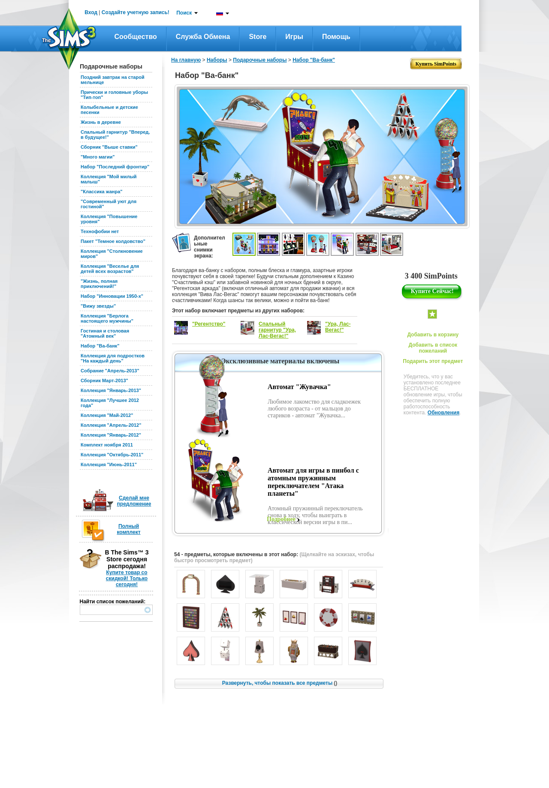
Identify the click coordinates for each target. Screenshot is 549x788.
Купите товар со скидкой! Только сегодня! (127, 578)
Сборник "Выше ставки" (109, 147)
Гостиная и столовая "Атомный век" (105, 333)
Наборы (217, 60)
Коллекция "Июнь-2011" (109, 464)
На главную (186, 60)
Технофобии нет (100, 231)
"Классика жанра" (101, 191)
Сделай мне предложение (134, 501)
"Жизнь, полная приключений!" (99, 284)
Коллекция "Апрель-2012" (111, 425)
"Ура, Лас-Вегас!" (337, 327)
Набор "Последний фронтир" (115, 166)
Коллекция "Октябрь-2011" (112, 454)
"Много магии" (98, 156)
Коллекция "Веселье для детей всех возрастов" (110, 269)
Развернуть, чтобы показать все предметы (279, 683)
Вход (90, 12)
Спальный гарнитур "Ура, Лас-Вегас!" (277, 330)
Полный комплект (128, 529)
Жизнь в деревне (101, 122)
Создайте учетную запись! (135, 12)
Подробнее (281, 519)
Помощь (336, 36)
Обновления (443, 413)
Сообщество (136, 36)
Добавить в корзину (433, 335)
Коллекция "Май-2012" (107, 415)
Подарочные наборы (260, 60)
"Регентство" (209, 324)
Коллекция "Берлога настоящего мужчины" (107, 318)
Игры (294, 36)
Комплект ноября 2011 (107, 444)
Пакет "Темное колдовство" (113, 241)
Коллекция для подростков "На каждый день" (113, 358)
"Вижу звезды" (98, 306)
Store (257, 36)
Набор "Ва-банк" (100, 345)
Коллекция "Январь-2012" (111, 434)
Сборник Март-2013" (104, 380)
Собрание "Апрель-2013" (110, 370)
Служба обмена (203, 36)
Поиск (184, 13)
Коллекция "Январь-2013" (111, 390)
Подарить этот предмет (433, 361)
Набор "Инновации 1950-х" (112, 296)
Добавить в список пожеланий (433, 348)
